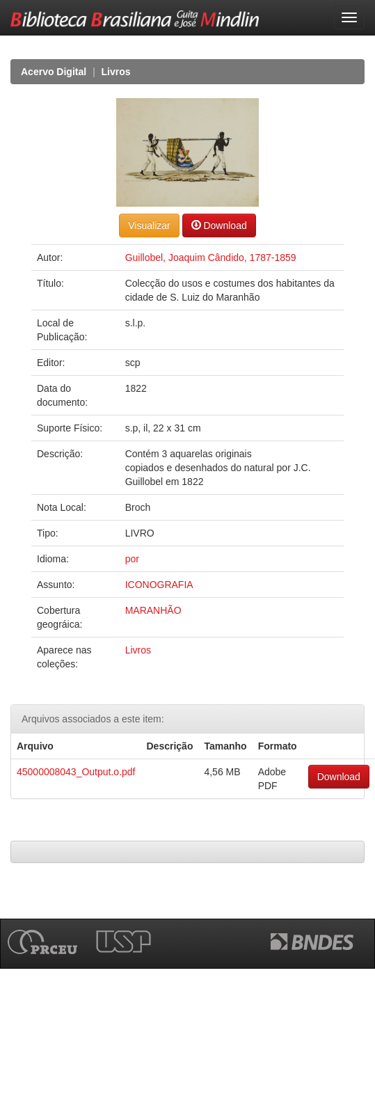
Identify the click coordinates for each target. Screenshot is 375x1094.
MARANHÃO (153, 610)
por (132, 558)
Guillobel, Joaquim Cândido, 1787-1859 (210, 257)
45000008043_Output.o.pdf (76, 771)
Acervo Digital (53, 71)
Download (219, 225)
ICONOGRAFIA (159, 584)
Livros (116, 71)
